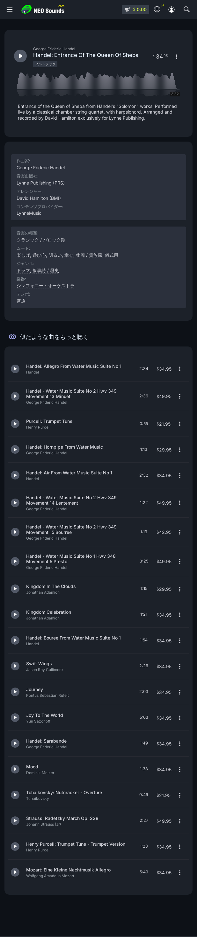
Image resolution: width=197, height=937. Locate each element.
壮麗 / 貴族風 (89, 255)
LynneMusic (29, 213)
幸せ (68, 255)
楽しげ (23, 255)
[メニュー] (9, 9)
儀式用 (111, 255)
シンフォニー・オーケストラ (46, 285)
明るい (55, 255)
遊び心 (39, 255)
